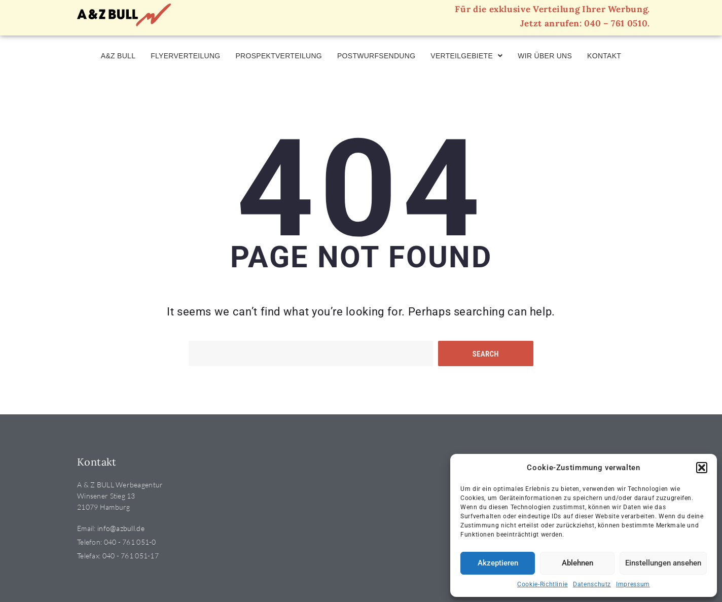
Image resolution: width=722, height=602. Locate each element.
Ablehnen (577, 563)
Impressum (633, 584)
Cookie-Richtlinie (542, 584)
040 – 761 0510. (617, 23)
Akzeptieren (498, 563)
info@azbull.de (121, 528)
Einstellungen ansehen (663, 563)
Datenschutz (592, 584)
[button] (702, 468)
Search (486, 354)
